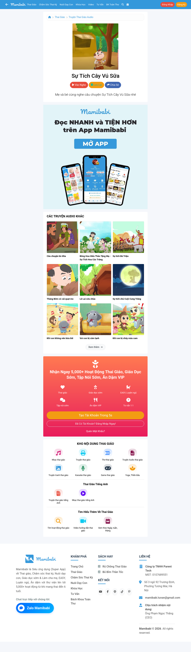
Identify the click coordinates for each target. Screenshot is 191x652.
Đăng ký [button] (181, 4)
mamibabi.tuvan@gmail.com (162, 597)
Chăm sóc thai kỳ (48, 4)
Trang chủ (77, 566)
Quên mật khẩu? (95, 431)
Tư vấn (100, 4)
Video (91, 4)
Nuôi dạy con (66, 4)
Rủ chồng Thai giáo (112, 566)
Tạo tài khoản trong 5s (95, 415)
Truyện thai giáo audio (81, 17)
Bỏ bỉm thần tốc (110, 572)
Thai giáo (31, 4)
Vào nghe (79, 84)
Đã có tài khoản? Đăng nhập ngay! (95, 423)
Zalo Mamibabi (34, 608)
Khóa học (80, 4)
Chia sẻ (113, 84)
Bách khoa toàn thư (80, 601)
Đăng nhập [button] (167, 4)
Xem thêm (95, 347)
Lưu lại (96, 84)
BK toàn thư (112, 4)
